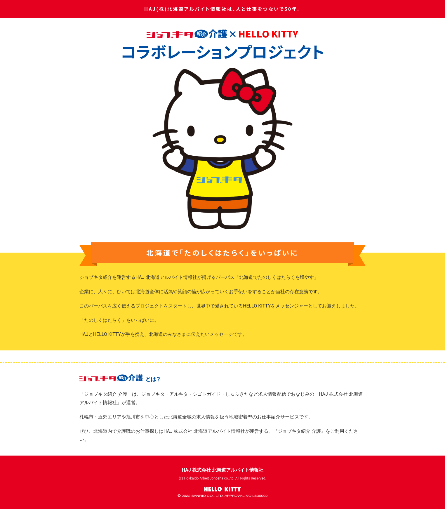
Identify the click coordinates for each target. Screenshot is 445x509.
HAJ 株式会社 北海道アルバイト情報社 (222, 470)
